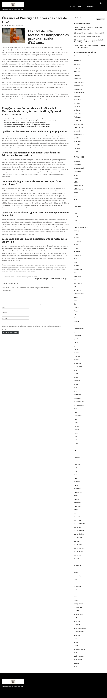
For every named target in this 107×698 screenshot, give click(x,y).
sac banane (77, 527)
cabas (76, 234)
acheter (76, 178)
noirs (75, 454)
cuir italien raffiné (37, 265)
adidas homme (78, 189)
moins (76, 443)
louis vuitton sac (79, 401)
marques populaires (51, 267)
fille (75, 314)
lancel (76, 384)
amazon (76, 192)
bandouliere (77, 206)
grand (76, 339)
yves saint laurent (79, 649)
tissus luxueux (31, 271)
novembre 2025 (78, 85)
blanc (75, 213)
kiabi (75, 370)
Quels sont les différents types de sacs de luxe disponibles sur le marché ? (27, 124)
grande (76, 342)
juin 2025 (77, 103)
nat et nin (77, 447)
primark (76, 499)
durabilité (4, 267)
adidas (76, 182)
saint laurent (77, 565)
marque (76, 426)
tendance (77, 590)
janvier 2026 (77, 78)
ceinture (76, 248)
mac (75, 412)
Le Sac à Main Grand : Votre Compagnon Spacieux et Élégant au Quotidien (89, 46)
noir (75, 450)
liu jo (75, 391)
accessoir (77, 161)
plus (75, 475)
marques (76, 429)
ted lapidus (77, 586)
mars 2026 (77, 72)
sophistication (14, 271)
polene (76, 485)
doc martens (78, 283)
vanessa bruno (78, 614)
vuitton (76, 645)
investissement (40, 267)
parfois (76, 461)
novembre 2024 (78, 127)
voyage (76, 642)
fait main (76, 307)
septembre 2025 (79, 92)
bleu (75, 220)
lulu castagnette (79, 405)
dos (75, 286)
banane (76, 203)
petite (75, 471)
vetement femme (79, 631)
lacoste (76, 377)
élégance (11, 267)
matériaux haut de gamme (18, 269)
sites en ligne (78, 576)
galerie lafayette (79, 325)
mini (75, 436)
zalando (76, 663)
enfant (76, 297)
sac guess (77, 541)
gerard (76, 332)
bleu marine (77, 224)
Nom (4, 309)
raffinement (54, 269)
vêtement (77, 621)
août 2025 (77, 96)
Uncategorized (78, 607)
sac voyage (77, 555)
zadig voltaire (78, 659)
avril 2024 (77, 152)
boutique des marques (81, 227)
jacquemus (77, 363)
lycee (75, 408)
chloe (75, 258)
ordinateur (77, 457)
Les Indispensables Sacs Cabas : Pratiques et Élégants (19, 277)
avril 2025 (77, 110)
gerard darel (77, 335)
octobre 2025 (78, 89)
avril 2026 (77, 68)
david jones (77, 276)
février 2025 (77, 117)
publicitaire (77, 502)
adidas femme (78, 185)
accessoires (12, 265)
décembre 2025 (78, 82)
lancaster (77, 380)
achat (75, 175)
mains (76, 422)
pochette (76, 478)
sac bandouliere (79, 530)
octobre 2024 (78, 131)
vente (75, 618)
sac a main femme (79, 523)
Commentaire (6, 290)
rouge (76, 509)
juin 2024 (77, 145)
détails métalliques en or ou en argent (54, 265)
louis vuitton (77, 398)
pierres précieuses (44, 269)
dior (75, 279)
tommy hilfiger (78, 604)
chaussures (77, 255)
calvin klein (77, 241)
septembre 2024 (79, 134)
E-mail (4, 315)
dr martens (77, 290)
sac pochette (78, 544)
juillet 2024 (77, 141)
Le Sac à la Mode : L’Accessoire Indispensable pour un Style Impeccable (88, 28)
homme (76, 360)
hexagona (77, 356)
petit (75, 468)
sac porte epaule (79, 548)
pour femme (77, 489)
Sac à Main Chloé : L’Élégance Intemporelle (87, 36)
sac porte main (78, 551)
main (75, 419)
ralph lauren (77, 506)
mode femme (78, 440)
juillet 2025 (77, 99)
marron (76, 433)
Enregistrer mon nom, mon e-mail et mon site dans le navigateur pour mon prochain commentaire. (31, 328)
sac (75, 513)
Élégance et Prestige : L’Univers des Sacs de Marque (52, 279)
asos (75, 199)
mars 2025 (77, 113)
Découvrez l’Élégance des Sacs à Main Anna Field (89, 33)
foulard (76, 318)
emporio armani (78, 293)
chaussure (77, 252)
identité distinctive (30, 267)
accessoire (77, 164)
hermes (76, 353)
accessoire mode (79, 168)
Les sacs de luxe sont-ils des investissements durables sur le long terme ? (27, 126)
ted (75, 583)
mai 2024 (77, 148)
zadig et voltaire (79, 656)
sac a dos (77, 516)
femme (76, 311)
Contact (90, 7)
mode (28, 269)
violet (75, 638)
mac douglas (78, 415)
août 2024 (77, 138)
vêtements (77, 635)
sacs (75, 562)
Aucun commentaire (17, 25)
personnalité (34, 269)
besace (76, 210)
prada (76, 496)
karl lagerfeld (78, 367)
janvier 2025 (77, 120)
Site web (4, 320)
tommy (76, 600)
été (75, 304)
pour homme (78, 492)
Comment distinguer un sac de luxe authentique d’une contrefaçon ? (25, 123)
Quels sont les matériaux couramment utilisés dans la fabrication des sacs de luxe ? (30, 121)
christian (76, 265)
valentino (77, 611)
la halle (76, 374)
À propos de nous (75, 7)
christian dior (78, 269)
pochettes (77, 482)
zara (75, 666)
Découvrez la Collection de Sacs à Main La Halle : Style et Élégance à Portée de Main (89, 41)
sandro (76, 569)
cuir (75, 272)
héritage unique (19, 267)
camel (76, 245)
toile (75, 597)
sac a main (77, 520)
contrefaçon (28, 265)
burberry (76, 231)
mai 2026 (77, 65)
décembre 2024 (78, 124)
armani (76, 196)
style (24, 271)
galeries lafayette (79, 328)
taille (75, 579)
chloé (75, 262)
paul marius (77, 464)
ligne (75, 387)
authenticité (20, 265)
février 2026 (77, 75)
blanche (76, 217)
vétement (77, 624)
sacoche (76, 558)
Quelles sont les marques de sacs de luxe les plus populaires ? (24, 119)
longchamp (77, 394)
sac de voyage (78, 537)
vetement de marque (80, 628)
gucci (75, 346)
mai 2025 (77, 106)
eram (75, 300)
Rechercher (77, 17)
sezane (76, 572)
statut (20, 271)
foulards (76, 321)
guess (76, 349)
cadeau (76, 238)
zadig (75, 652)
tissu (75, 593)
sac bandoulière (79, 534)
